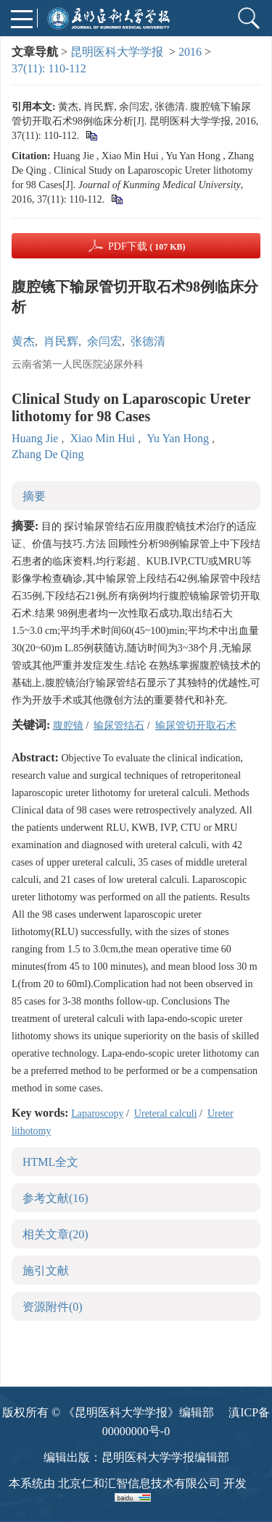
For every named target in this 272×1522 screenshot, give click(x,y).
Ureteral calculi (165, 1113)
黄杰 (23, 341)
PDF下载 (147, 246)
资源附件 (52, 1307)
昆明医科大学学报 (116, 52)
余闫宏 (104, 341)
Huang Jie (36, 438)
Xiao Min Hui (104, 438)
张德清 (148, 341)
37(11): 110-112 (49, 68)
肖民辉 (61, 341)
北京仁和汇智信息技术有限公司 (139, 1483)
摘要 (34, 496)
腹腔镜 (68, 725)
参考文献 (55, 1198)
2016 (190, 52)
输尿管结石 (119, 725)
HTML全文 (50, 1162)
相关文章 (55, 1234)
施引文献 (45, 1270)
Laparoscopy (97, 1113)
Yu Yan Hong (179, 438)
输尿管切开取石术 (195, 725)
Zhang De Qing (48, 454)
